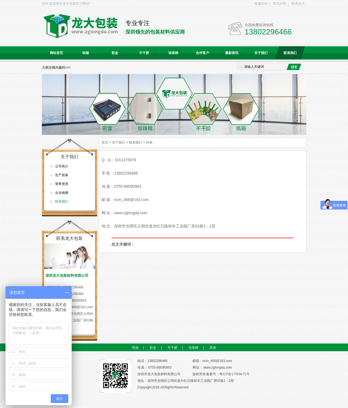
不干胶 (144, 53)
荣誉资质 (61, 184)
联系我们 (290, 53)
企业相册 (61, 193)
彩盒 (115, 53)
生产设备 (61, 175)
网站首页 (56, 53)
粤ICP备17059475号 (234, 374)
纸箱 (85, 53)
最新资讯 (231, 53)
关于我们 (261, 53)
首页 (105, 142)
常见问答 (279, 4)
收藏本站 (261, 4)
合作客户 (202, 53)
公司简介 (61, 166)
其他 (212, 348)
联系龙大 (298, 4)
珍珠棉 (173, 53)
